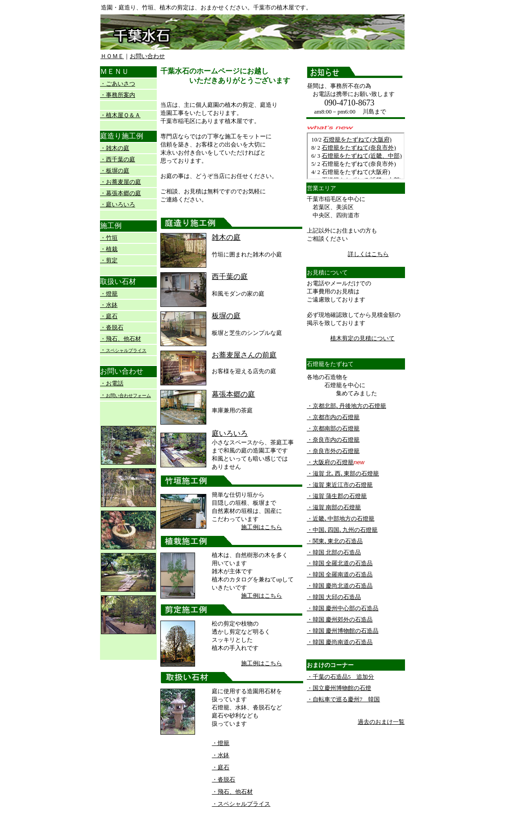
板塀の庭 (226, 316)
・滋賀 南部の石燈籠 (334, 507)
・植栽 (109, 249)
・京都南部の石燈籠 (333, 428)
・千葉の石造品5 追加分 (340, 676)
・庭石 (109, 316)
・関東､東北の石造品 (335, 541)
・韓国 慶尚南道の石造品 (340, 642)
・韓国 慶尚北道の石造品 (340, 585)
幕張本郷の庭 (233, 394)
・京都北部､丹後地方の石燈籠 (346, 405)
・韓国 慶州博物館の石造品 (342, 630)
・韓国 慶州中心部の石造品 (342, 608)
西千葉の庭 (230, 276)
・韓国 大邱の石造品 (334, 597)
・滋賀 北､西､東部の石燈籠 (343, 473)
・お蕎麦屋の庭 (120, 181)
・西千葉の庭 (117, 159)
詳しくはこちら (368, 254)
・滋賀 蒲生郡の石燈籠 (337, 496)
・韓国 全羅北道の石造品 (340, 563)
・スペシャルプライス (241, 803)
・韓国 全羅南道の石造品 (340, 574)
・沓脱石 (111, 327)
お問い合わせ (147, 56)
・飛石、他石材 (120, 338)
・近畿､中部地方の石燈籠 (340, 518)
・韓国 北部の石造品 (334, 552)
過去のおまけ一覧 (381, 721)
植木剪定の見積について (362, 338)
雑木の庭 (226, 237)
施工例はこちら (261, 527)
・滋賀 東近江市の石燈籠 (340, 484)
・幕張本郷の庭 (120, 193)
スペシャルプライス (126, 350)
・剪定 (109, 260)
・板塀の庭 (114, 170)
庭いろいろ (230, 433)
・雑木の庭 (114, 148)
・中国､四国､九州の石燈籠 (342, 529)
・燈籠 (109, 293)
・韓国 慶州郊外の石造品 (340, 619)
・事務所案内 (117, 94)
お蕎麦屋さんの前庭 (244, 355)
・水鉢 (109, 305)
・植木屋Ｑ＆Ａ (120, 115)
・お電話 (111, 383)
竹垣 (112, 237)
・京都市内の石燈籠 (333, 417)
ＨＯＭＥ (112, 56)
